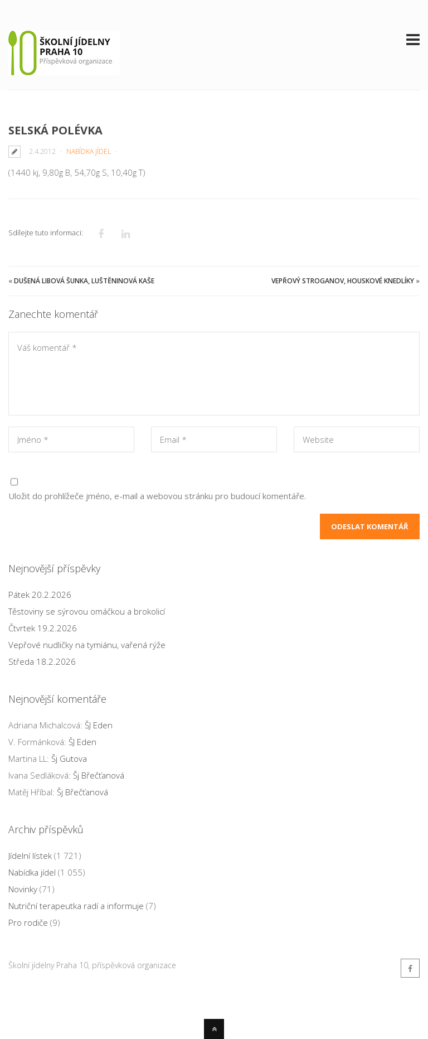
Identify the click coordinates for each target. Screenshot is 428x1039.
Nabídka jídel (88, 151)
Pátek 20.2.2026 (39, 594)
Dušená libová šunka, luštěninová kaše (84, 281)
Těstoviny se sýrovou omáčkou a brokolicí (86, 611)
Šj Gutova (69, 758)
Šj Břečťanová (98, 775)
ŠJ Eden (99, 725)
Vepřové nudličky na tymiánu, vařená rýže (87, 644)
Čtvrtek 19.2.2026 (42, 628)
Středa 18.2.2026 (42, 661)
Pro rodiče (28, 922)
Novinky (22, 889)
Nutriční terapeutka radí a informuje (76, 905)
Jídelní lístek (30, 855)
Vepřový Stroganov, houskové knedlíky (342, 281)
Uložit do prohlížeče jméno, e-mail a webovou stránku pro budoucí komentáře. (157, 495)
